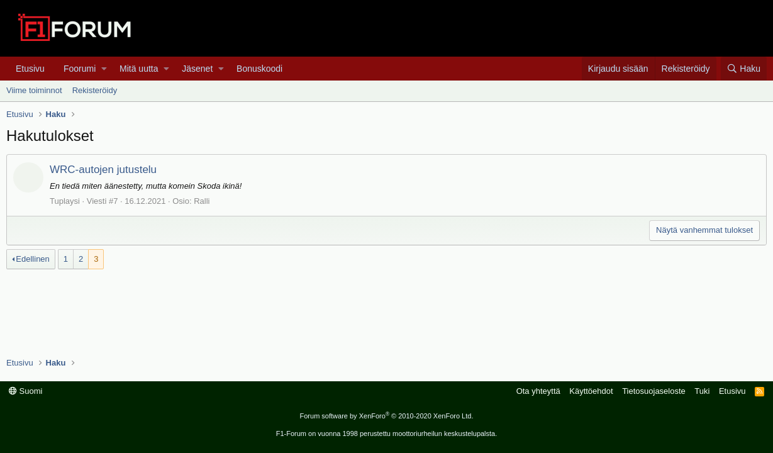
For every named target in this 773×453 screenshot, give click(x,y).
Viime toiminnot (34, 90)
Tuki (701, 391)
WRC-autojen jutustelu (103, 170)
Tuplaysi (65, 201)
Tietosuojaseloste (654, 391)
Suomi (25, 391)
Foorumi (80, 69)
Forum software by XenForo (387, 416)
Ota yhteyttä (538, 391)
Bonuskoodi (259, 69)
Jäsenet (197, 69)
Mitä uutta (139, 69)
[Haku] (744, 69)
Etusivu (30, 69)
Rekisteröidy (95, 90)
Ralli (201, 201)
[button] (104, 69)
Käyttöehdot (591, 391)
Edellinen (33, 259)
